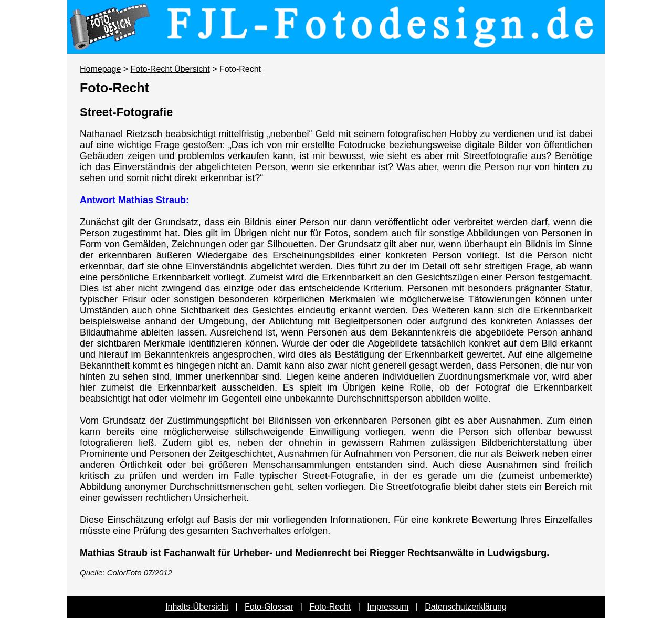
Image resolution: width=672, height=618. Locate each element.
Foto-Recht (330, 606)
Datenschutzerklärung (466, 606)
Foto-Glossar (269, 606)
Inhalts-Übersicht (196, 606)
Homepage (100, 69)
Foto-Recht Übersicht (170, 69)
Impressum (387, 606)
